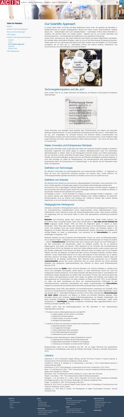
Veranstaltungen (42, 404)
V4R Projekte (11, 35)
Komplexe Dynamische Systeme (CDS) (48, 410)
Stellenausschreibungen (44, 406)
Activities (11, 46)
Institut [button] (24, 2)
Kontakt (12, 407)
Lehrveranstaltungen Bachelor (74, 409)
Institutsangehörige (15, 402)
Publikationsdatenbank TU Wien (103, 402)
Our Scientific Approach (16, 44)
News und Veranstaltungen (16, 32)
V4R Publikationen (13, 51)
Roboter (9, 26)
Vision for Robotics (14, 23)
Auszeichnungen (42, 402)
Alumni (11, 404)
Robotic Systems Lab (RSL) (45, 412)
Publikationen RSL (99, 406)
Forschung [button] (38, 2)
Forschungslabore (42, 414)
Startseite (12, 400)
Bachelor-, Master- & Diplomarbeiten (75, 412)
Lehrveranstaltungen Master (73, 410)
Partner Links (12, 48)
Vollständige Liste (99, 400)
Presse (39, 400)
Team (10, 42)
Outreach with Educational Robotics (19, 37)
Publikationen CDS (99, 404)
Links (11, 406)
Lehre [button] (54, 2)
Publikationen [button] (63, 2)
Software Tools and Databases (17, 29)
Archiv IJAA (98, 407)
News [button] (30, 2)
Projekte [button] (47, 2)
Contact (11, 40)
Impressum (97, 410)
